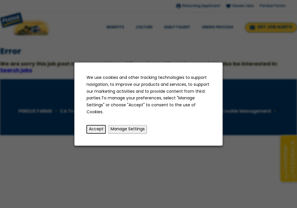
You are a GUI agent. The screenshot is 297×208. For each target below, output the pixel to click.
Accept (96, 129)
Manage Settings (128, 129)
